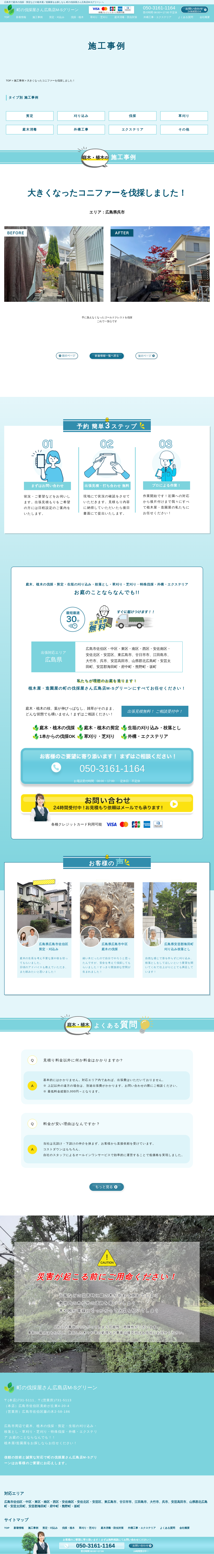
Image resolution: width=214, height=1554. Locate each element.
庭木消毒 (29, 129)
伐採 (132, 116)
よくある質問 (185, 17)
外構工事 (81, 129)
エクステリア (133, 129)
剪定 (30, 116)
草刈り (184, 116)
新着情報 (21, 17)
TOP (6, 17)
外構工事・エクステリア (157, 17)
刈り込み (81, 116)
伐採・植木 (77, 17)
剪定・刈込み (56, 17)
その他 (184, 129)
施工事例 (38, 17)
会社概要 (205, 17)
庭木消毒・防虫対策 (125, 17)
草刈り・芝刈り (99, 17)
